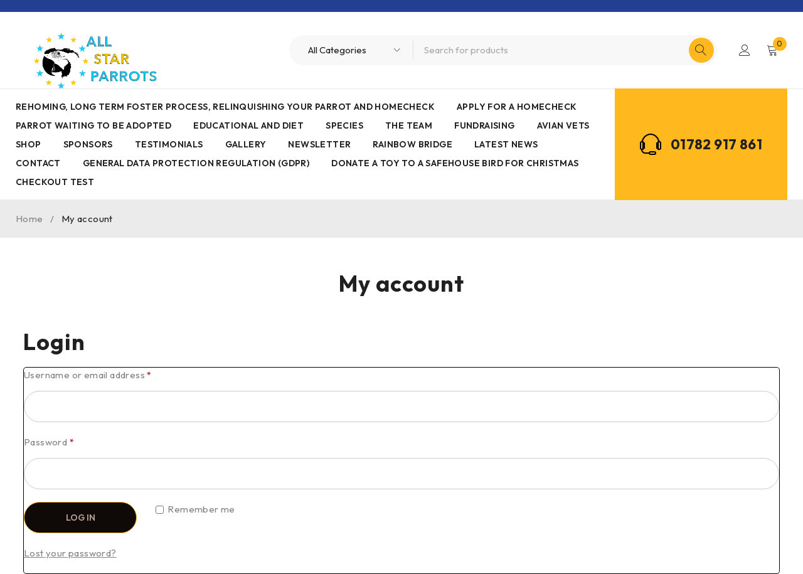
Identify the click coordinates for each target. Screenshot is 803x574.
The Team (408, 125)
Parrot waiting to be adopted (93, 125)
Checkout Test (55, 182)
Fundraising (484, 125)
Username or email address (88, 375)
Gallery (246, 144)
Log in (80, 517)
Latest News (506, 144)
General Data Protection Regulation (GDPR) (196, 163)
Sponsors (88, 144)
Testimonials (169, 144)
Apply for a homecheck (517, 106)
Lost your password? (70, 553)
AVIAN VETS (563, 125)
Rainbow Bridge (412, 144)
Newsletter (319, 144)
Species (344, 125)
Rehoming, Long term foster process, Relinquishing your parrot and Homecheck (225, 106)
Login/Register (744, 50)
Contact (38, 163)
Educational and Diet (248, 125)
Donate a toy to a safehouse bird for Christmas (454, 163)
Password (49, 442)
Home (29, 219)
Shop (28, 144)
